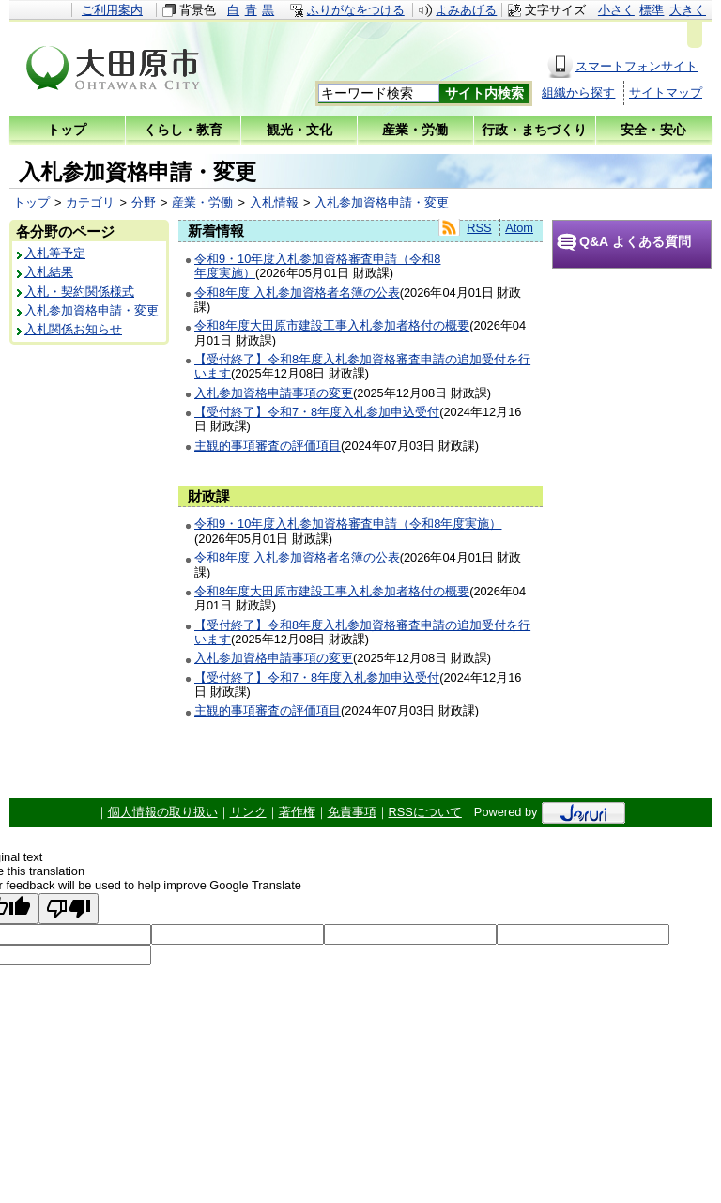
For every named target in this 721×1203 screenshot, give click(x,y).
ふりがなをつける (356, 10)
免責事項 (352, 812)
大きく (687, 10)
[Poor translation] (68, 908)
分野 (143, 202)
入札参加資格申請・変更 (381, 202)
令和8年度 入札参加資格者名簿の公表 (297, 292)
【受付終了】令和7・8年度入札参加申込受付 (316, 412)
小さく (616, 10)
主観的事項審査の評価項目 (267, 446)
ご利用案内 (112, 10)
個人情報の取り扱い (163, 812)
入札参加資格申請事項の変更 (273, 393)
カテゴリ (90, 202)
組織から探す (578, 92)
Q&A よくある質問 (635, 241)
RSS (479, 228)
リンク (248, 812)
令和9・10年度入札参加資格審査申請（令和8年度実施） (347, 524)
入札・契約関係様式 (79, 292)
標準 (651, 10)
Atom (519, 228)
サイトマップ (665, 92)
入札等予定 (54, 253)
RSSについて (425, 812)
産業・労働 (202, 202)
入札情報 (274, 202)
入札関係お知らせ (73, 329)
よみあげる (466, 10)
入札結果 (48, 272)
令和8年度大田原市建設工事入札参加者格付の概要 (331, 325)
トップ (31, 202)
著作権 (297, 812)
